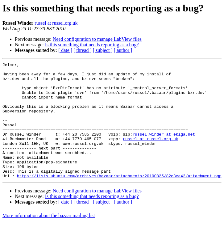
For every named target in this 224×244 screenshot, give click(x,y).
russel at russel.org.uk (56, 23)
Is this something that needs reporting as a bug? (92, 44)
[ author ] (123, 50)
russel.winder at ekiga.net (163, 149)
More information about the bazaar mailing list (48, 238)
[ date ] (65, 50)
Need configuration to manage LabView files (97, 39)
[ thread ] (82, 50)
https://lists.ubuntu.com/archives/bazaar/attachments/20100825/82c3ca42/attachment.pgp (119, 199)
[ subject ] (103, 50)
